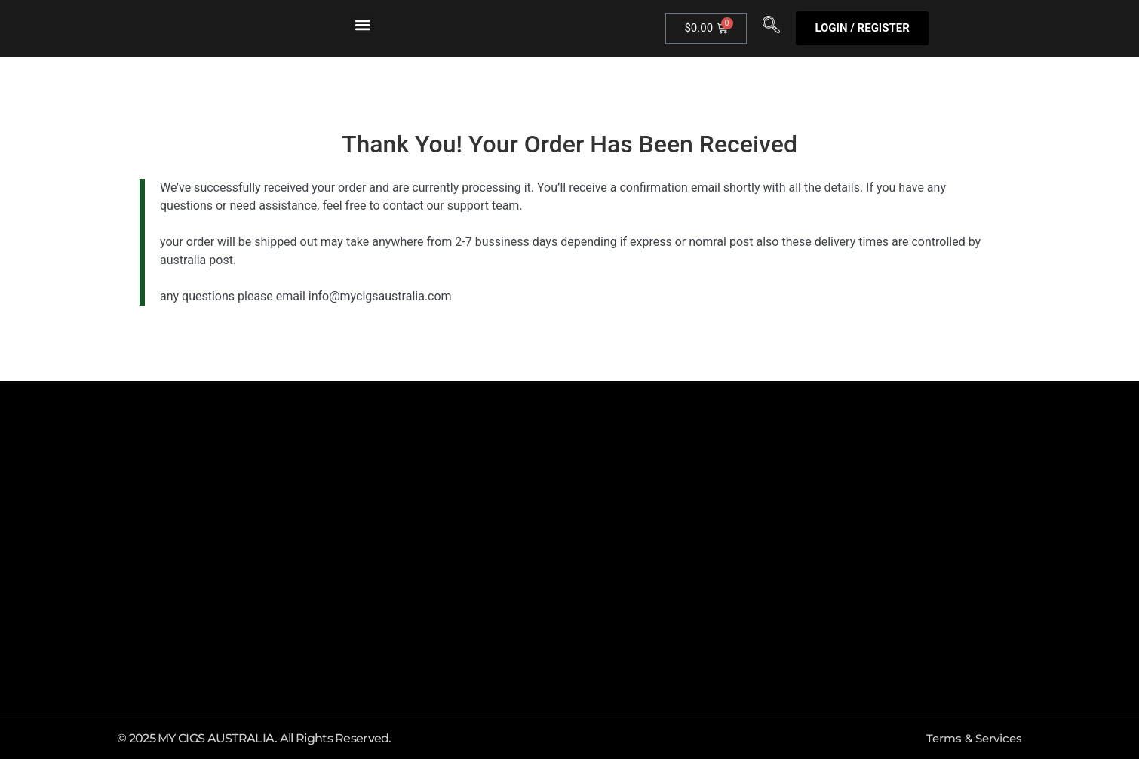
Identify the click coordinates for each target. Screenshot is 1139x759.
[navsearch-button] (771, 29)
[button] (362, 24)
